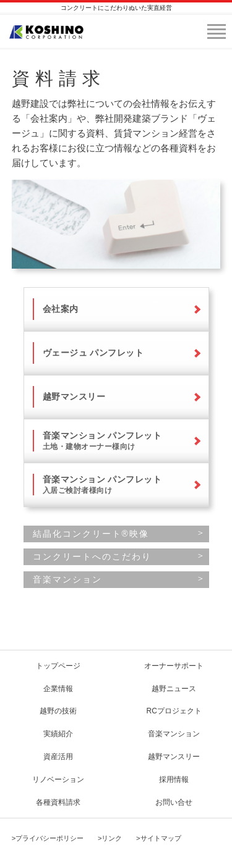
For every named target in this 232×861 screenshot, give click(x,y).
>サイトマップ (158, 838)
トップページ (58, 666)
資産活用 (58, 756)
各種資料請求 (58, 802)
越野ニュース (174, 688)
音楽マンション (67, 579)
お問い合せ (173, 802)
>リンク (110, 838)
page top (46, 625)
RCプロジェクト (174, 711)
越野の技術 (58, 711)
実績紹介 (58, 733)
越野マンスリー (74, 396)
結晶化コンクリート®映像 (91, 534)
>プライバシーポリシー (48, 838)
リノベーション (58, 779)
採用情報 (174, 779)
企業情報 (58, 688)
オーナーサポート (174, 666)
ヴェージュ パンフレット (93, 353)
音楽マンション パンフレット (102, 440)
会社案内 (61, 309)
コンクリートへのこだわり (92, 556)
